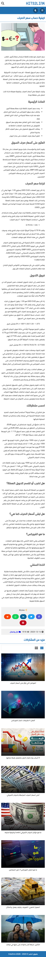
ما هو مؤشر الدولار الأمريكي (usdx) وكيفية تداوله (23, 832)
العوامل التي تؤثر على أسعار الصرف (23, 683)
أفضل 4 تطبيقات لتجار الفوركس (23, 720)
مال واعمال (14, 632)
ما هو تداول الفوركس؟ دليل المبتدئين (23, 869)
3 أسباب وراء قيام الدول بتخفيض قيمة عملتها (23, 757)
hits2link (35, 3)
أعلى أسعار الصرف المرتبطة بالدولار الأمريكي (23, 795)
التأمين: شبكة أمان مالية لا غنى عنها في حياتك (23, 944)
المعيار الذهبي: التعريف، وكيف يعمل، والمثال (23, 907)
